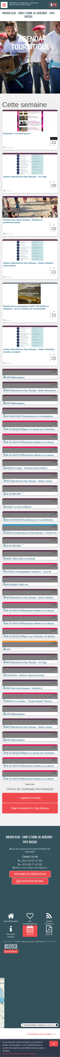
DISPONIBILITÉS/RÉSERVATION (30, 874)
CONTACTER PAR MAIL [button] (30, 881)
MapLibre (51, 1025)
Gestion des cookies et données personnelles (19, 1054)
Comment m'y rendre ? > (41, 1034)
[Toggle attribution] (57, 1025)
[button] (30, 130)
